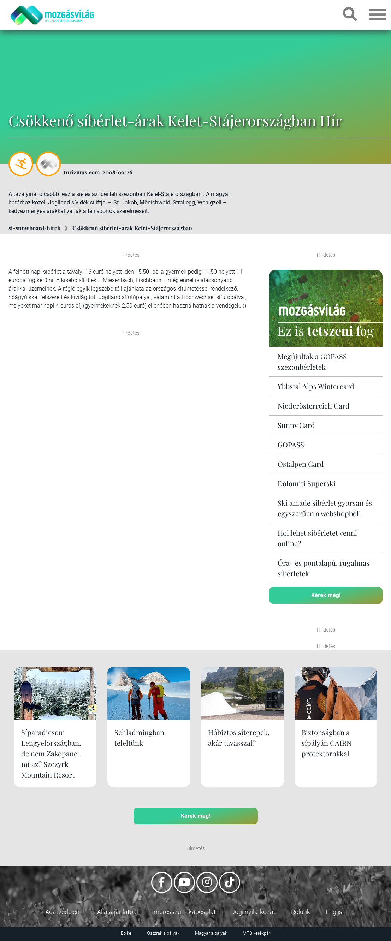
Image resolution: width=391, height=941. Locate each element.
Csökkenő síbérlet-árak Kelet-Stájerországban (132, 228)
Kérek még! (325, 595)
